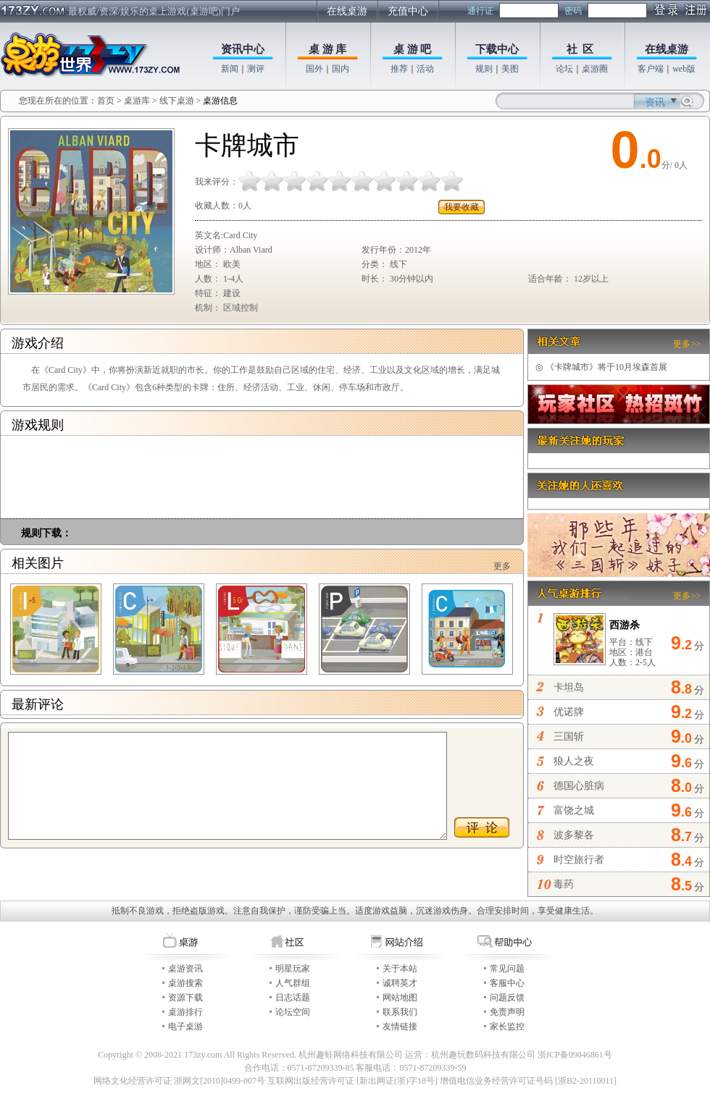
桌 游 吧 (412, 49)
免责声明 (507, 1012)
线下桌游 (176, 101)
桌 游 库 (328, 49)
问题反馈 (507, 997)
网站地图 (400, 997)
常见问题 (507, 968)
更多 (502, 566)
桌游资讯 (185, 968)
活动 (425, 69)
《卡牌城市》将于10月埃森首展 (601, 367)
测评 (255, 69)
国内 (340, 69)
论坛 (564, 69)
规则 (484, 69)
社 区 (580, 49)
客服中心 (507, 983)
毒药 (564, 884)
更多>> (687, 344)
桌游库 (138, 101)
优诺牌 (569, 712)
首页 (105, 101)
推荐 (399, 69)
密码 (573, 11)
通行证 (480, 11)
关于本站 (400, 968)
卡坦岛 (569, 687)
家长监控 (507, 1026)
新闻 (229, 69)
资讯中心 (242, 49)
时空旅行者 (579, 859)
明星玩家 (292, 968)
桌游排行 (185, 1012)
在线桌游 (347, 11)
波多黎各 (574, 835)
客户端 (651, 69)
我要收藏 (461, 207)
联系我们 (400, 1012)
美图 (510, 69)
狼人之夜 (574, 761)
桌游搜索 (185, 983)
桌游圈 (595, 69)
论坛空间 (292, 1012)
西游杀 (624, 625)
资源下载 (185, 997)
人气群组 (292, 983)
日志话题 (292, 997)
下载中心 (497, 49)
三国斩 (569, 736)
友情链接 (400, 1026)
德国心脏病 (579, 785)
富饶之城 (574, 810)
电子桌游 (185, 1026)
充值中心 (408, 11)
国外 (314, 69)
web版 (684, 69)
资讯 (655, 102)
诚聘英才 (400, 983)
